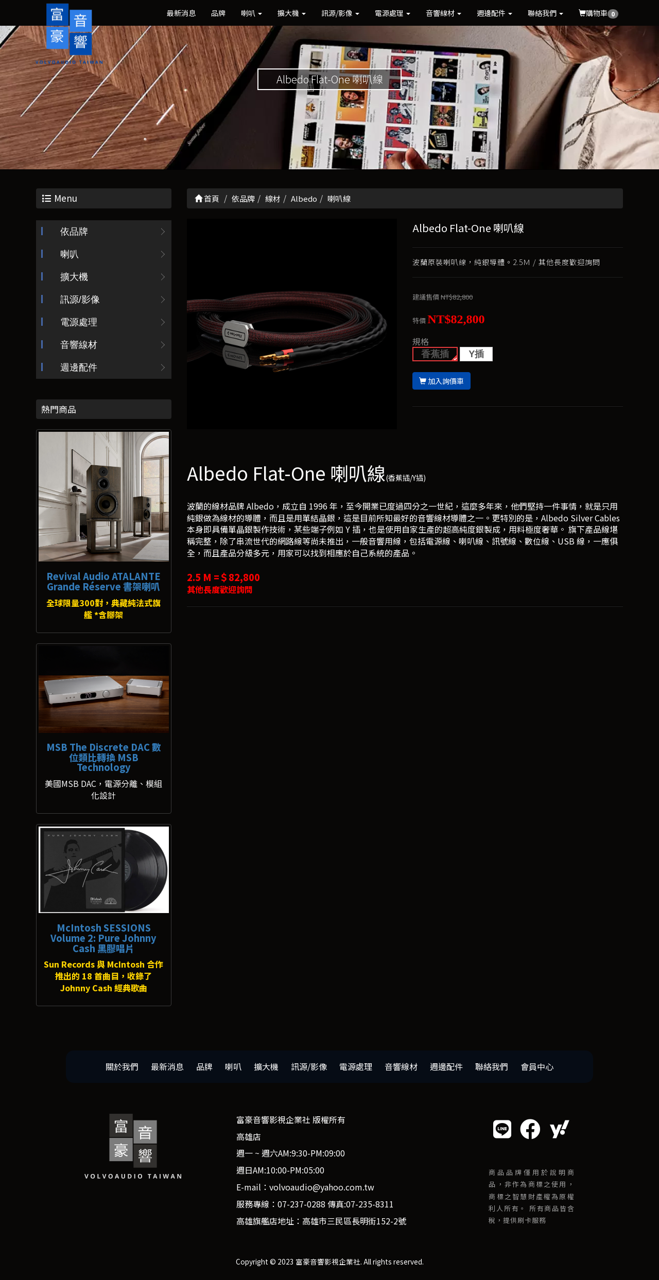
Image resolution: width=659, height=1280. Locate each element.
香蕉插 (435, 354)
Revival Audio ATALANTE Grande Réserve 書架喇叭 (103, 581)
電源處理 (392, 13)
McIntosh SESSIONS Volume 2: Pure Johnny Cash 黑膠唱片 (103, 938)
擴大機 (292, 13)
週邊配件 (494, 13)
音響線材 (443, 13)
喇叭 (251, 13)
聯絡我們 (545, 13)
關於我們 (122, 1066)
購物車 (598, 13)
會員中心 (537, 1066)
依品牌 (74, 231)
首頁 (207, 198)
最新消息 (181, 13)
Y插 (476, 354)
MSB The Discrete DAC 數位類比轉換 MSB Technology (103, 757)
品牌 (218, 13)
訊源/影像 (340, 13)
